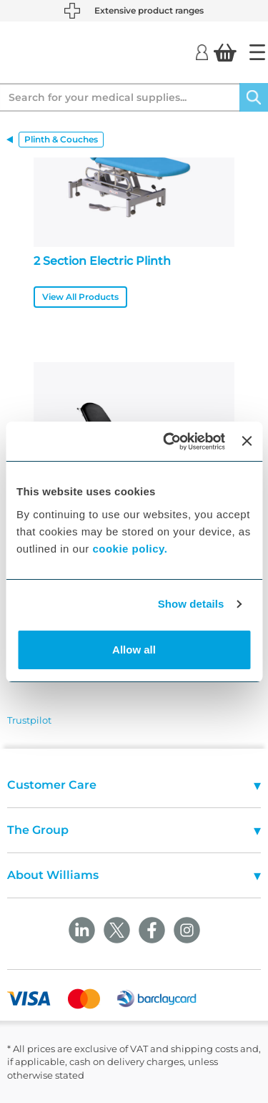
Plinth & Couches (61, 139)
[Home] (257, 52)
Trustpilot (29, 720)
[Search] (253, 97)
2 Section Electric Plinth (102, 261)
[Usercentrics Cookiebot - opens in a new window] (168, 441)
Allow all (134, 649)
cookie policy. (129, 549)
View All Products (80, 296)
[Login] (202, 51)
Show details (191, 604)
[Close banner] (247, 441)
